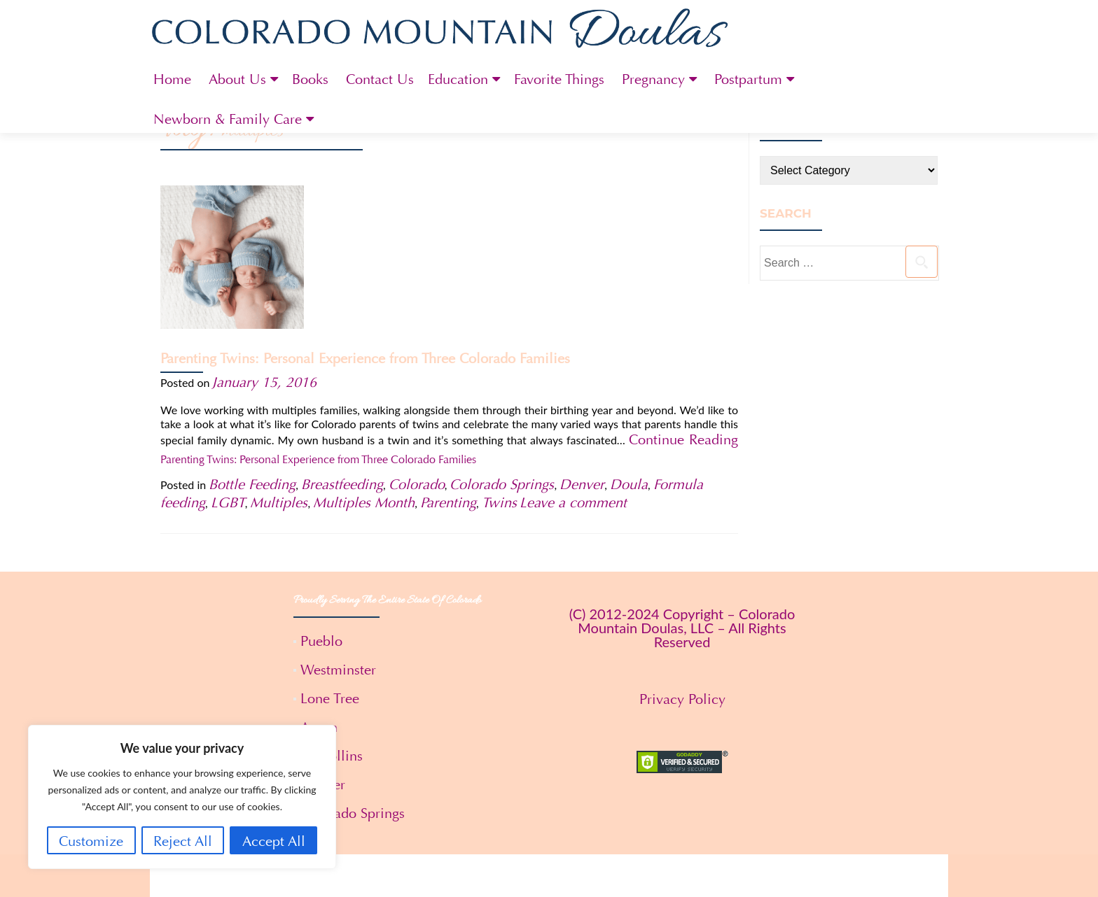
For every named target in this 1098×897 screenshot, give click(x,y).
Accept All (273, 841)
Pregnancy (653, 79)
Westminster (338, 540)
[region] (182, 797)
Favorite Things (559, 79)
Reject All (182, 841)
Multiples (278, 373)
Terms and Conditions (549, 871)
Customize (91, 841)
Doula (629, 354)
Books (310, 79)
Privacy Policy (682, 569)
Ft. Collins (331, 626)
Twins (499, 373)
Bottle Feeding (252, 354)
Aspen (319, 597)
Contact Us (380, 79)
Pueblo (321, 511)
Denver (582, 354)
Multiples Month (364, 373)
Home (172, 79)
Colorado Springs (502, 354)
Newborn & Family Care (227, 119)
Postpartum (748, 79)
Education (458, 79)
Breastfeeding (342, 354)
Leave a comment (573, 373)
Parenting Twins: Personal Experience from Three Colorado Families (519, 215)
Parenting (448, 373)
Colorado (417, 354)
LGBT (228, 373)
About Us (237, 79)
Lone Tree (329, 568)
